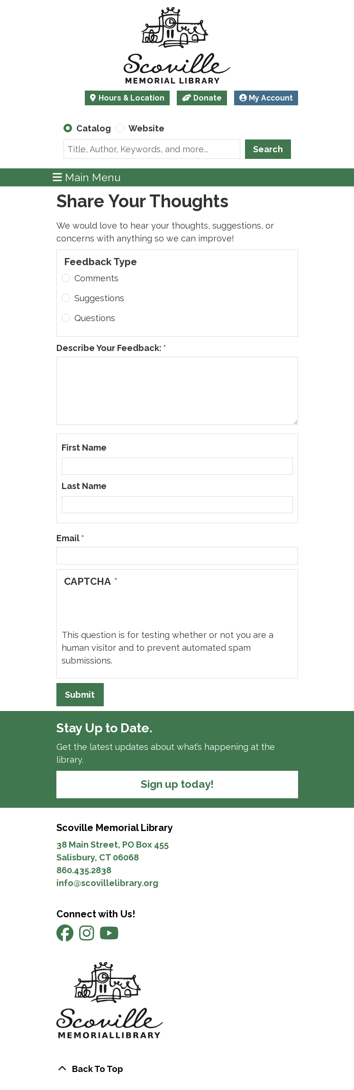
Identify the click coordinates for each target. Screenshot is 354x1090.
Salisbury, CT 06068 (98, 857)
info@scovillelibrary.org (107, 883)
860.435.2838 (83, 870)
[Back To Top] (177, 1069)
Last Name (84, 486)
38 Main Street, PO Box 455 (112, 845)
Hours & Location (130, 97)
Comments (96, 278)
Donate (202, 97)
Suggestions (99, 298)
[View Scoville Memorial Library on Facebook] (65, 937)
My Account (266, 97)
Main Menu (87, 177)
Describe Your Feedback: (109, 348)
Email (68, 538)
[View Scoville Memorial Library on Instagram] (87, 937)
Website (146, 128)
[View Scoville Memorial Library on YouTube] (109, 937)
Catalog (93, 128)
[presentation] (134, 609)
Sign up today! (177, 784)
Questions (94, 318)
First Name (84, 448)
